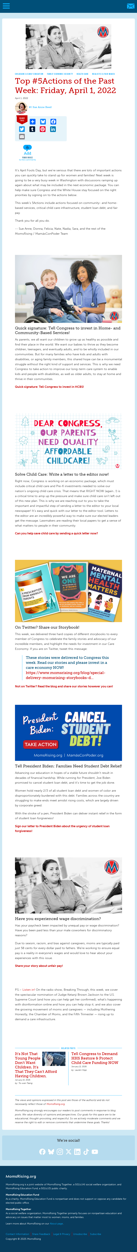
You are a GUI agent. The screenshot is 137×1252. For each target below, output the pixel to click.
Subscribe (95, 1234)
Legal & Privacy (61, 1234)
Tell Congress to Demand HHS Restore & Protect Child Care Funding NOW (94, 1058)
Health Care (83, 74)
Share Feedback (41, 1234)
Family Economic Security (60, 74)
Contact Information (17, 1234)
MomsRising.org (67, 6)
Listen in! (28, 989)
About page (56, 1223)
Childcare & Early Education (29, 74)
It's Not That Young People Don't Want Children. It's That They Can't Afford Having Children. (36, 1065)
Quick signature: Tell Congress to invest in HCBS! (49, 387)
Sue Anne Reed (42, 107)
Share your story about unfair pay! (39, 966)
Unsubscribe (80, 1234)
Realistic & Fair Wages (103, 74)
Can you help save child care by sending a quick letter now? (56, 533)
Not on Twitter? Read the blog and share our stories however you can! (64, 686)
